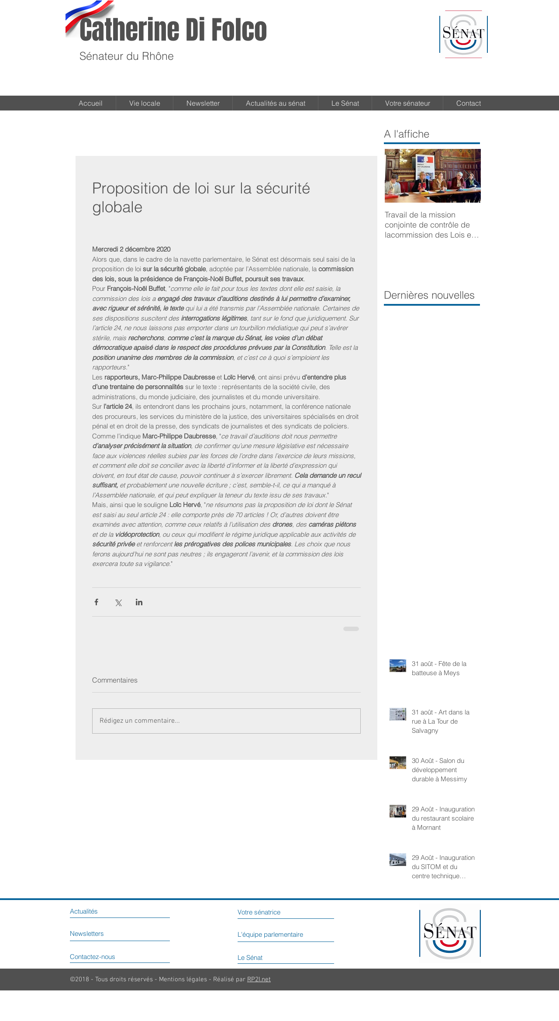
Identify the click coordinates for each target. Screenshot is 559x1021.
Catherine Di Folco (173, 30)
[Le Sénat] (261, 957)
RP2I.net (259, 979)
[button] (345, 103)
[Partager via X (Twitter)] (118, 602)
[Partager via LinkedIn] (139, 602)
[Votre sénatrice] (272, 912)
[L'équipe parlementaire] (292, 934)
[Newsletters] (97, 933)
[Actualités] (92, 911)
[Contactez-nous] (106, 957)
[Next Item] (467, 176)
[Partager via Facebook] (96, 602)
